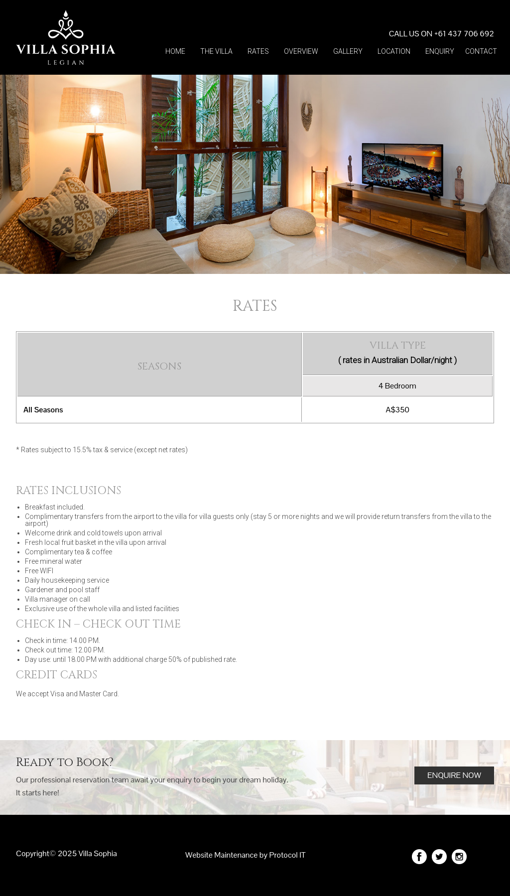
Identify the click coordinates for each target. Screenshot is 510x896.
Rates (258, 51)
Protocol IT (287, 855)
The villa (216, 51)
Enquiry (439, 51)
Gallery (348, 51)
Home (175, 51)
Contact (481, 51)
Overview (301, 51)
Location (394, 51)
